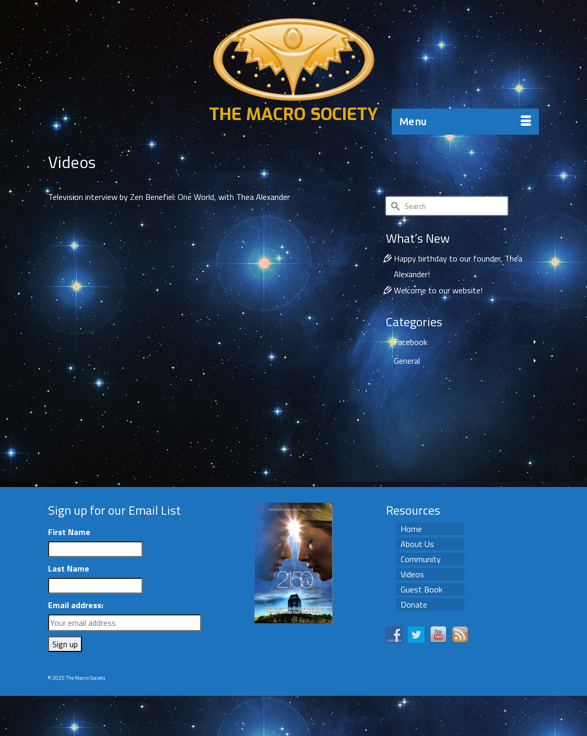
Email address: (75, 605)
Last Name (68, 568)
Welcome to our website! (438, 290)
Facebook (410, 342)
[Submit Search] (394, 206)
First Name (69, 532)
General (407, 360)
